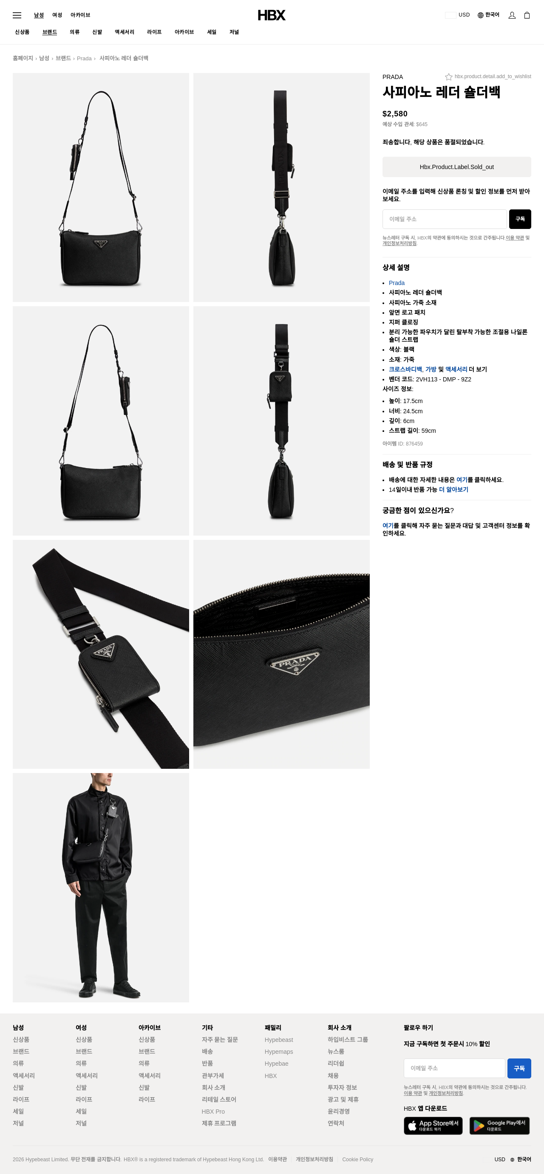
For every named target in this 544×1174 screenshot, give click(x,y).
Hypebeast (279, 1039)
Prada (84, 58)
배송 (207, 1051)
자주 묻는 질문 (220, 1039)
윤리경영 (339, 1111)
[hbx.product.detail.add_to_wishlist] (488, 79)
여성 (57, 15)
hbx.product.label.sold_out (457, 167)
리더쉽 (336, 1063)
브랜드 (63, 58)
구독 (520, 219)
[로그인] (512, 15)
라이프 (21, 1099)
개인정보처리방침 (399, 243)
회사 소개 (214, 1087)
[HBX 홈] (272, 14)
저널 (18, 1123)
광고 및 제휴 (343, 1099)
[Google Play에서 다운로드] (499, 1126)
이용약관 (277, 1160)
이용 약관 (515, 237)
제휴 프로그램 (219, 1123)
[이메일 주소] (444, 219)
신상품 (21, 1039)
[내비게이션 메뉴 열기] (17, 15)
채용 (333, 1075)
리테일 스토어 (219, 1099)
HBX (271, 1075)
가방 (430, 369)
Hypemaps (279, 1051)
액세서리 (456, 369)
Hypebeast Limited (47, 1160)
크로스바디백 (405, 369)
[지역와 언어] (507, 1160)
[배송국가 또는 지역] (457, 15)
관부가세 (213, 1075)
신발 (18, 1087)
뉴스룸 (336, 1051)
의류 (18, 1063)
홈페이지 (23, 58)
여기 (462, 480)
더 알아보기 (453, 489)
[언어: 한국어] (489, 15)
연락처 (336, 1123)
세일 (18, 1111)
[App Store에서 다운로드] (433, 1126)
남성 (39, 15)
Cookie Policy (357, 1160)
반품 (207, 1063)
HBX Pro (213, 1111)
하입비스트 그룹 (348, 1039)
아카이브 (80, 15)
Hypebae (277, 1063)
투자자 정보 (342, 1087)
